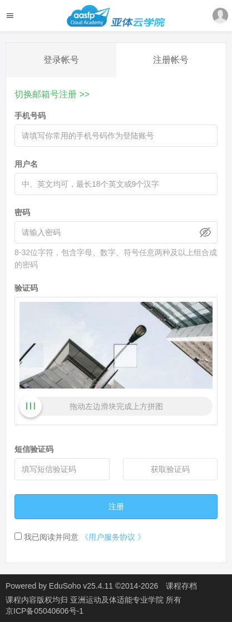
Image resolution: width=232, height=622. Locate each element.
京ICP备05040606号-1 (44, 610)
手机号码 (30, 115)
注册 (116, 506)
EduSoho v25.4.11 (81, 585)
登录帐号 (61, 59)
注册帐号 (171, 59)
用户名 (26, 164)
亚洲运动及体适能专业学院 (118, 599)
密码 (22, 212)
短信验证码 (33, 449)
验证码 (26, 287)
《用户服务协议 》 (113, 537)
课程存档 (181, 585)
